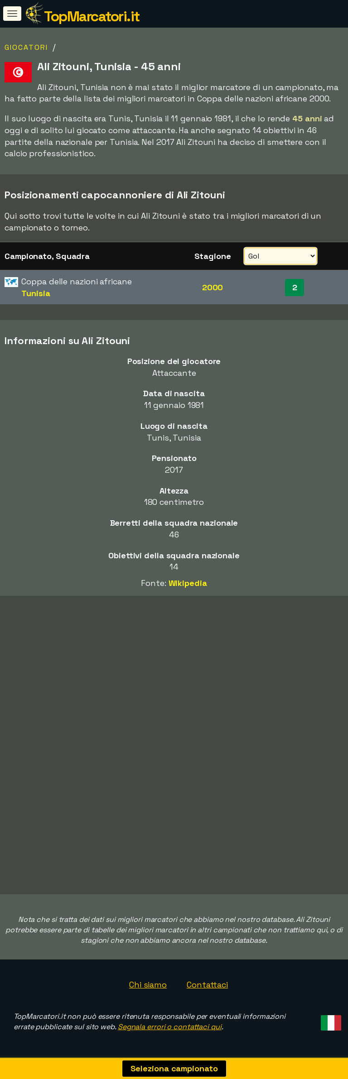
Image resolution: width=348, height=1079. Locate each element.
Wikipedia (188, 583)
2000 (212, 287)
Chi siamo (148, 984)
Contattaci (207, 984)
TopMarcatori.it (92, 16)
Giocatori (26, 47)
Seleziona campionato (174, 1068)
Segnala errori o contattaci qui (170, 1026)
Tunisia (35, 293)
